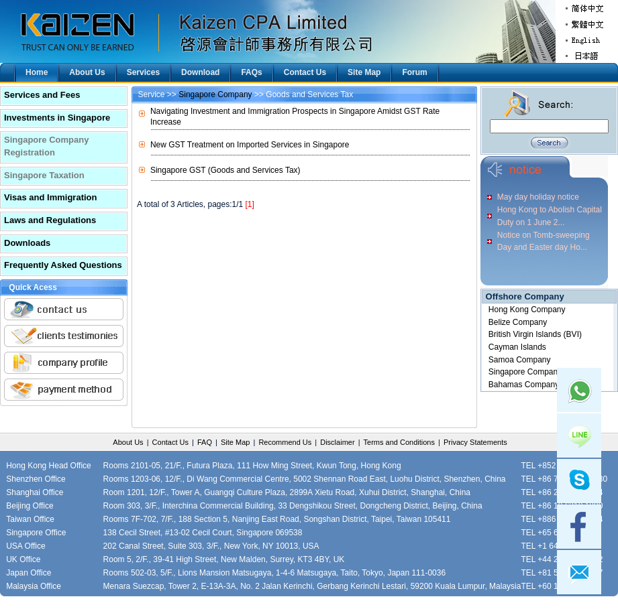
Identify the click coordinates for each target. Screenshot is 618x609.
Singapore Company (215, 94)
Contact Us (305, 72)
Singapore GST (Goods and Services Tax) (225, 170)
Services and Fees (42, 95)
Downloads (27, 243)
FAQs (251, 72)
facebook (579, 526)
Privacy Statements (475, 442)
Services (143, 72)
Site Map (364, 72)
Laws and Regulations (50, 220)
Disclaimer (337, 442)
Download (200, 72)
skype (579, 481)
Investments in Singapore (57, 118)
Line (579, 435)
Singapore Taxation (44, 175)
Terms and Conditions (399, 442)
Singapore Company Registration (46, 146)
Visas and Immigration (50, 197)
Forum (414, 72)
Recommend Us (284, 442)
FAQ (204, 442)
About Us (87, 72)
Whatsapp (579, 390)
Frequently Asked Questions (63, 265)
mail (579, 572)
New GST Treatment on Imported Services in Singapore (250, 144)
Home (36, 72)
